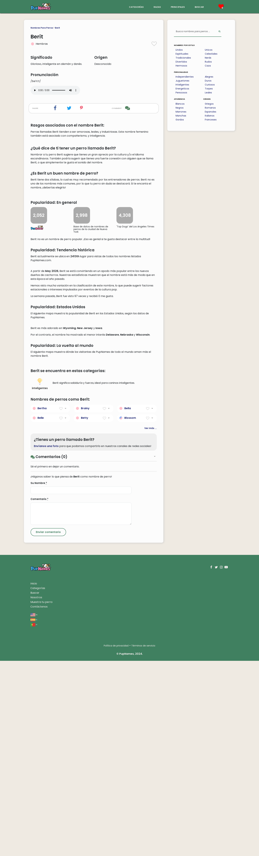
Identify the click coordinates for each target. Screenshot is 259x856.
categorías (136, 7)
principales (178, 7)
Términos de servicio (143, 840)
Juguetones (182, 80)
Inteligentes (182, 84)
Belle (40, 613)
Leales (208, 92)
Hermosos (181, 65)
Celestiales (211, 53)
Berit (57, 27)
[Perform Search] (219, 31)
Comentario (39, 694)
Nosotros (36, 792)
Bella (127, 603)
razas (157, 7)
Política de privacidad (116, 840)
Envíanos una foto (46, 641)
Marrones (181, 111)
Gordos (180, 119)
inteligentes (40, 579)
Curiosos (210, 84)
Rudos (208, 61)
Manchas (181, 115)
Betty (84, 613)
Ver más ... (150, 623)
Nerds (208, 57)
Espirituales (182, 53)
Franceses (211, 119)
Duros (208, 80)
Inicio (33, 779)
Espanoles (210, 111)
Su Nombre (39, 678)
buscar (199, 7)
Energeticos (182, 88)
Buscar (34, 788)
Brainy (85, 603)
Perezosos (181, 92)
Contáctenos (39, 802)
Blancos (180, 103)
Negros (180, 107)
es (33, 814)
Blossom (130, 613)
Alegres (209, 76)
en (33, 809)
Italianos (209, 115)
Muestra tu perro (41, 797)
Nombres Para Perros (42, 27)
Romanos (210, 107)
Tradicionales (183, 57)
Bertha (42, 603)
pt (33, 819)
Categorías (37, 783)
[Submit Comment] (48, 727)
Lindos (179, 49)
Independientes (185, 76)
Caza (208, 65)
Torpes (209, 88)
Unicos (208, 49)
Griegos (209, 103)
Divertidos (181, 61)
